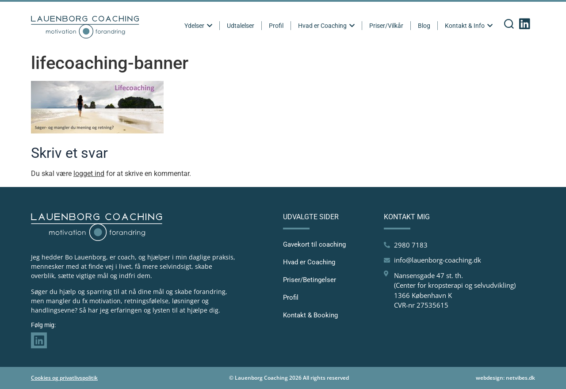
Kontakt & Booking (310, 315)
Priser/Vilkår (386, 25)
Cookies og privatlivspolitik (64, 377)
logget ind (88, 173)
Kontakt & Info (469, 25)
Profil (276, 25)
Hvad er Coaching (326, 25)
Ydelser (198, 25)
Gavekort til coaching (314, 244)
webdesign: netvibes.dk (505, 377)
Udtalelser (240, 25)
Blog (424, 25)
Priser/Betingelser (309, 280)
